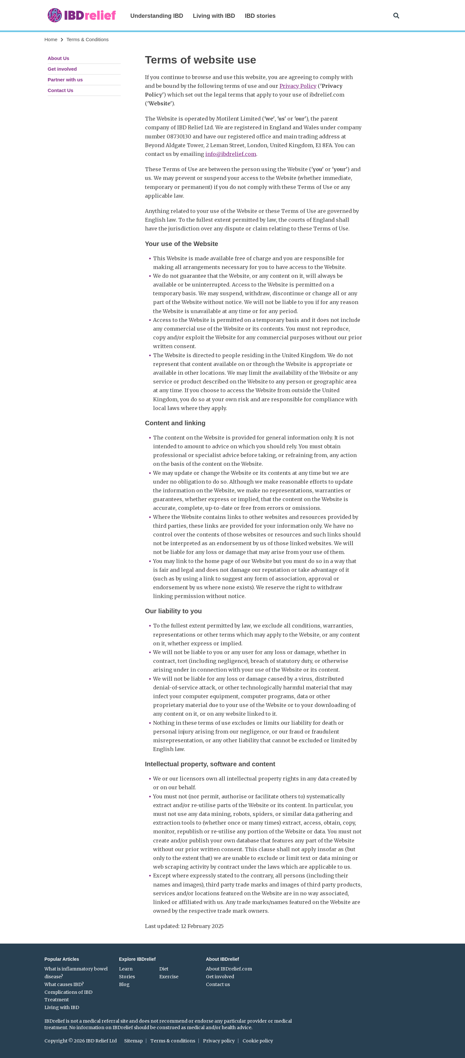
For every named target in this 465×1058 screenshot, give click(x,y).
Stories (127, 977)
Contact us (218, 984)
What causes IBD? (64, 984)
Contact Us (60, 90)
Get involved (62, 69)
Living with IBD (214, 16)
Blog (124, 984)
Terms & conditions (172, 1041)
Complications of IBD (68, 992)
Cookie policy (258, 1041)
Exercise (168, 977)
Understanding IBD (156, 16)
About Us (58, 58)
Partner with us (65, 79)
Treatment (56, 1000)
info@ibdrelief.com (230, 154)
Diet (163, 969)
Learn (126, 969)
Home (50, 39)
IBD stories (260, 16)
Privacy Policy (298, 86)
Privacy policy (219, 1041)
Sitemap (133, 1041)
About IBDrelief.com (229, 969)
